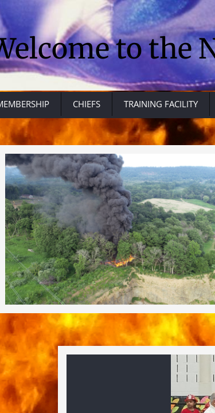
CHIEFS (86, 104)
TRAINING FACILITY (161, 104)
